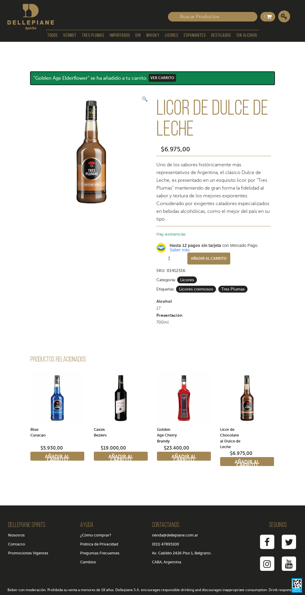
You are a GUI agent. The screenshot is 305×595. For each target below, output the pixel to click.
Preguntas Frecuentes (99, 553)
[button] (145, 99)
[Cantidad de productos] (171, 259)
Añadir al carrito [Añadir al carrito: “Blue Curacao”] (57, 457)
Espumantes (195, 35)
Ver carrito (162, 78)
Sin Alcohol (247, 35)
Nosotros (16, 535)
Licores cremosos (196, 289)
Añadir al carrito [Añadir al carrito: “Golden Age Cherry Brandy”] (184, 457)
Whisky (153, 35)
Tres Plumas (93, 35)
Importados (120, 35)
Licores (171, 35)
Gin (138, 35)
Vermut (70, 35)
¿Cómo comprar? (95, 535)
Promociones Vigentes (28, 553)
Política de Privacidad (99, 544)
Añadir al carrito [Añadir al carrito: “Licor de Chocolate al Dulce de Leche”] (247, 462)
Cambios (88, 562)
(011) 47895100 (165, 544)
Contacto (16, 544)
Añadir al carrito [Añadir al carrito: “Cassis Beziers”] (120, 457)
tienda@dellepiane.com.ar (175, 535)
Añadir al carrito (209, 258)
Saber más (179, 249)
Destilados (221, 35)
